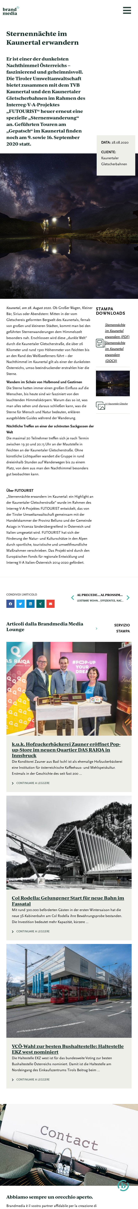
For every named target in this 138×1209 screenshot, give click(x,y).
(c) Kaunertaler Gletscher (116, 404)
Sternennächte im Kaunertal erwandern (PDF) (117, 331)
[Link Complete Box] (69, 717)
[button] (10, 604)
